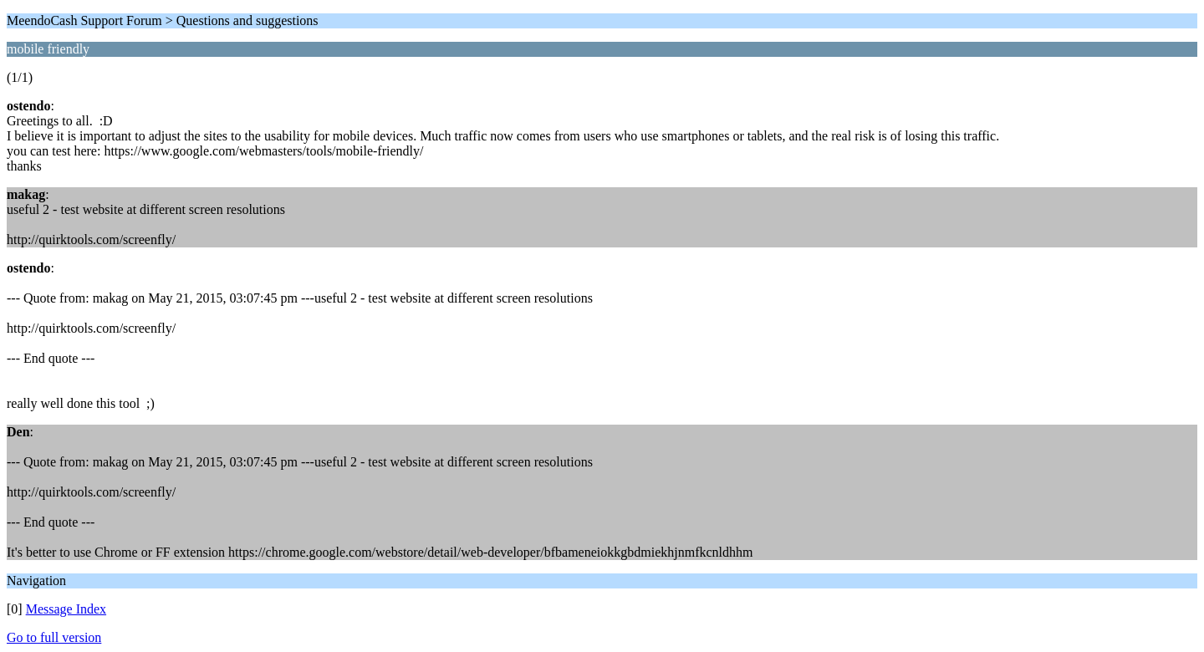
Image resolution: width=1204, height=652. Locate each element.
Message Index (66, 609)
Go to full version (54, 637)
